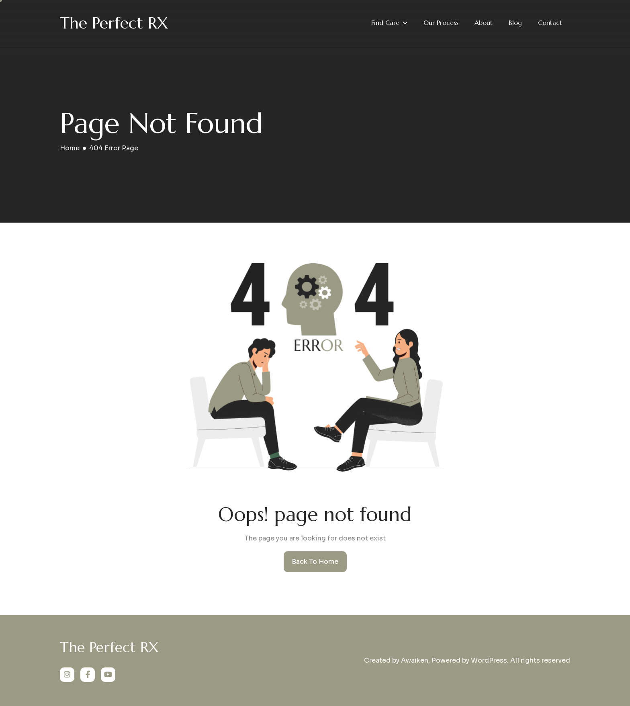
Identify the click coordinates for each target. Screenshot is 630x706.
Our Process (440, 22)
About (484, 22)
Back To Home (315, 561)
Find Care (385, 22)
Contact (550, 22)
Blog (515, 22)
